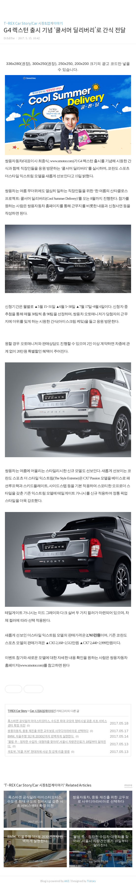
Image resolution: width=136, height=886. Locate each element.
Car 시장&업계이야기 (42, 711)
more (128, 785)
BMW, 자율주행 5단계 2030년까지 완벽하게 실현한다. (41, 736)
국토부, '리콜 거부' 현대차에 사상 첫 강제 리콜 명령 (39, 751)
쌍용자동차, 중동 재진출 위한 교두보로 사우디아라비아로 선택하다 (48, 731)
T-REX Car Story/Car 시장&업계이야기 (33, 23)
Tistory (91, 881)
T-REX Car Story (17, 711)
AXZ (66, 881)
